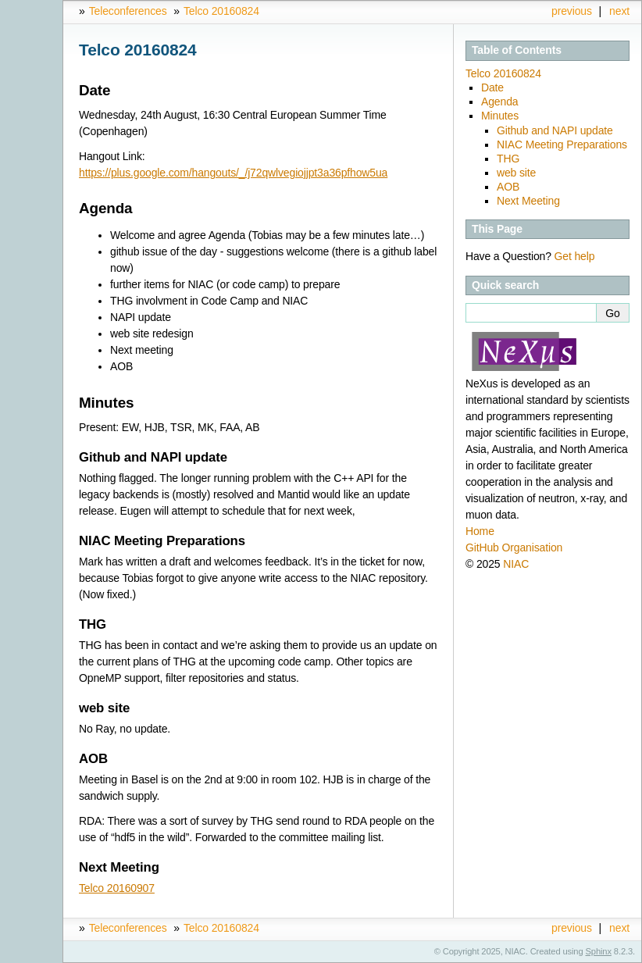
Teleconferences (128, 11)
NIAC (516, 564)
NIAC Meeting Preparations (562, 144)
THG (508, 158)
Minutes (500, 115)
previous (571, 11)
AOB (508, 186)
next (619, 11)
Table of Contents (517, 50)
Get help (575, 256)
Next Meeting (528, 200)
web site (516, 172)
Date (492, 87)
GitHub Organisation (513, 547)
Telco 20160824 (221, 11)
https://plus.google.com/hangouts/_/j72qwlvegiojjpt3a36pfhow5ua (233, 172)
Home (479, 531)
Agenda (499, 101)
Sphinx (599, 951)
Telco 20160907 (117, 888)
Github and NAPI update (555, 130)
